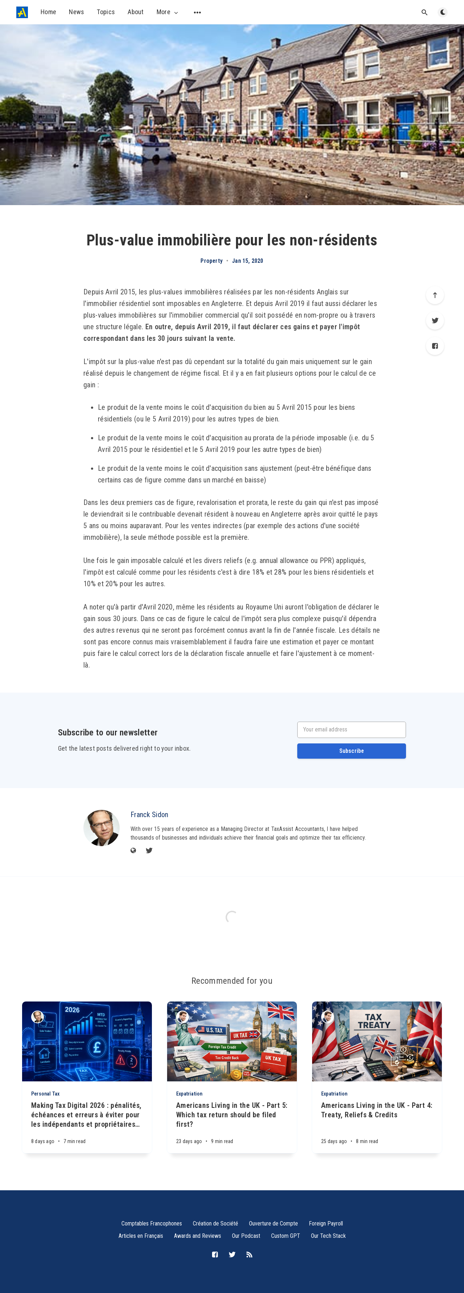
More (168, 12)
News (76, 12)
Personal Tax (45, 1094)
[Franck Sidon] (101, 828)
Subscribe (351, 750)
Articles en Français (141, 1235)
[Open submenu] (197, 12)
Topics (106, 12)
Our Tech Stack (328, 1235)
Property (211, 261)
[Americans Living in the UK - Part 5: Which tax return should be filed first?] (232, 1127)
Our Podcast (246, 1235)
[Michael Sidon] (182, 1017)
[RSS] (249, 1255)
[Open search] (424, 12)
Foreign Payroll (326, 1223)
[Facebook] (435, 346)
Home (48, 12)
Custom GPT (285, 1235)
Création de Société (215, 1223)
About (136, 12)
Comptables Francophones (151, 1223)
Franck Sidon (149, 814)
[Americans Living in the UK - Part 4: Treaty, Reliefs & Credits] (377, 1127)
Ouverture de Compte (273, 1223)
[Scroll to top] (435, 295)
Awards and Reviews (197, 1235)
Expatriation (189, 1094)
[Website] (133, 851)
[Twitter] (435, 320)
